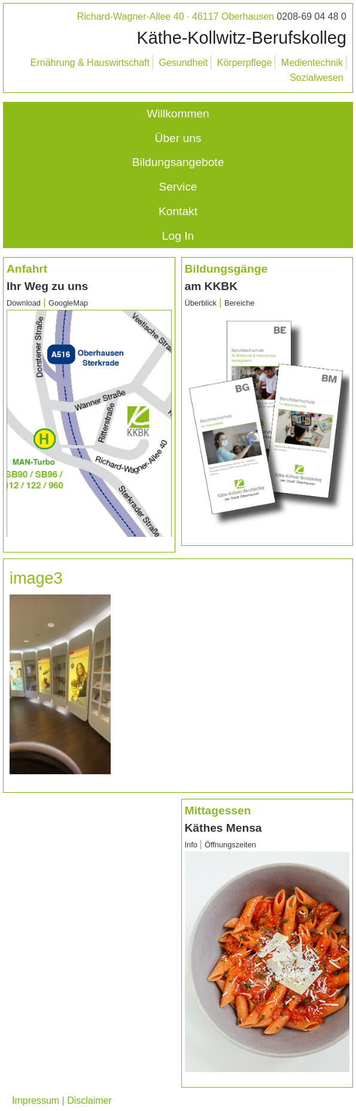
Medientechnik (312, 63)
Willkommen (178, 113)
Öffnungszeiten (230, 844)
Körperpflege (244, 63)
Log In (178, 236)
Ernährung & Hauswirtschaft (90, 63)
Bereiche (239, 302)
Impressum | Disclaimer (62, 1100)
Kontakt (178, 211)
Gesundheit (183, 63)
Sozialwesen (316, 78)
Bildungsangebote (178, 162)
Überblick (201, 302)
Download (24, 302)
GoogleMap (68, 302)
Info (192, 844)
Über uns (178, 138)
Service (178, 186)
